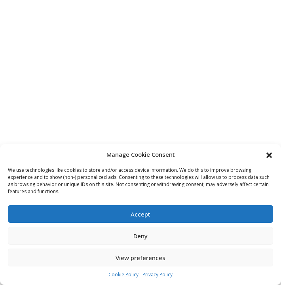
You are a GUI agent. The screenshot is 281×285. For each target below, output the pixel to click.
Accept (140, 214)
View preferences (140, 258)
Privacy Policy (157, 274)
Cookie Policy (123, 274)
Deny (140, 236)
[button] (269, 154)
